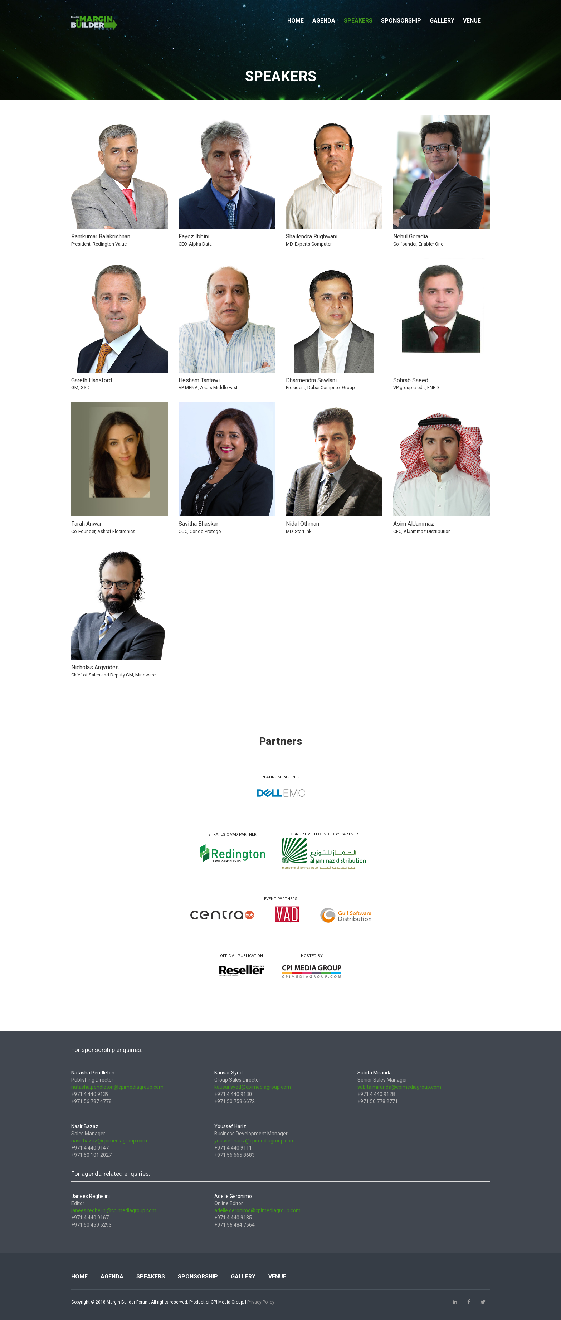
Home (295, 20)
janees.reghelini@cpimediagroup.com (113, 1210)
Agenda (323, 20)
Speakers (358, 20)
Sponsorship (401, 20)
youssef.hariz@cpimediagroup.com (254, 1141)
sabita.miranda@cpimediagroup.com (399, 1087)
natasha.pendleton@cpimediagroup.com (117, 1087)
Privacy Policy (260, 1302)
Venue (472, 20)
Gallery (442, 20)
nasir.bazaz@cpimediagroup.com (109, 1141)
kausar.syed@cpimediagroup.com (252, 1087)
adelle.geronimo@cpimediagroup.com (257, 1210)
